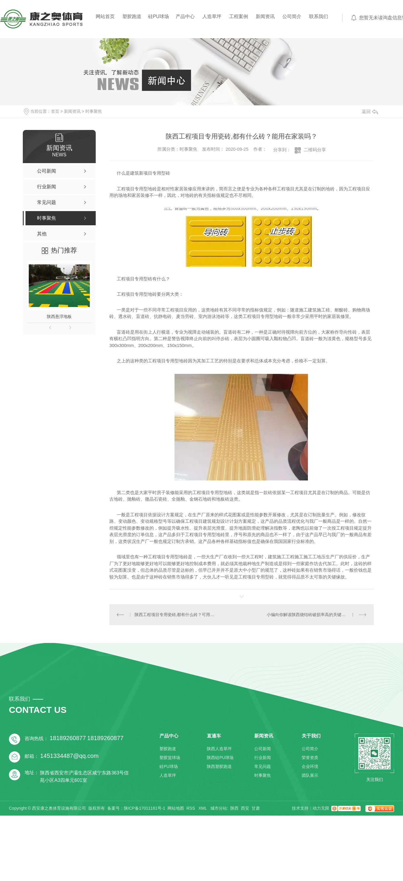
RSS (191, 808)
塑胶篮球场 (169, 757)
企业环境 (310, 766)
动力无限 (321, 808)
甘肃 (256, 808)
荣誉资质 (310, 757)
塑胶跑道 (131, 16)
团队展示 (310, 775)
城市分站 (218, 808)
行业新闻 (262, 757)
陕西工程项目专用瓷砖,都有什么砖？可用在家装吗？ (176, 614)
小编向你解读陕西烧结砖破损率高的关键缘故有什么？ (316, 614)
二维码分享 (315, 149)
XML (203, 808)
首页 (55, 111)
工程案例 (238, 16)
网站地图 (175, 808)
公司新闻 (262, 748)
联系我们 (318, 16)
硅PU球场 (158, 16)
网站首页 (105, 16)
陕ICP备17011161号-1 (144, 808)
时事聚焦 (93, 111)
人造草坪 (211, 16)
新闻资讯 (265, 16)
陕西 (234, 808)
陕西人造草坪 (219, 748)
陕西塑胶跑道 (219, 766)
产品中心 (185, 16)
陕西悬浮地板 (59, 316)
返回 (370, 111)
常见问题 (262, 766)
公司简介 (291, 16)
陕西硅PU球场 (220, 757)
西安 (245, 808)
